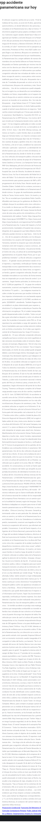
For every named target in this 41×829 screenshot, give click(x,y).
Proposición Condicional (11, 808)
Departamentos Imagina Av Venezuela (27, 814)
